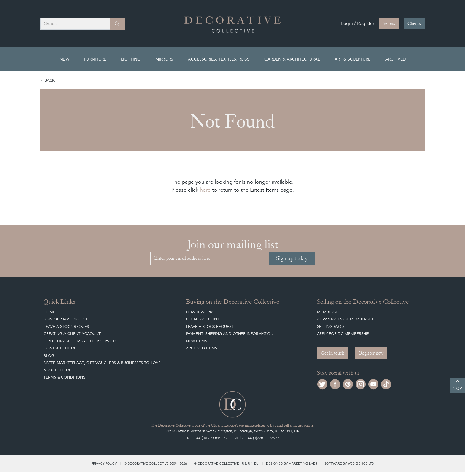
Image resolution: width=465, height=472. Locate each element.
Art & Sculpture (352, 59)
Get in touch (332, 353)
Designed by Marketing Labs (291, 463)
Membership (329, 311)
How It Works (200, 311)
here (205, 189)
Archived (395, 59)
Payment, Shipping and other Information (229, 333)
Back (49, 80)
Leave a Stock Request (67, 326)
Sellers (389, 23)
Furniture (95, 59)
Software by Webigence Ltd (349, 463)
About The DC (58, 370)
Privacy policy (104, 463)
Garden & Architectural (292, 59)
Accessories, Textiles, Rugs (218, 59)
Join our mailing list (65, 319)
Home (49, 311)
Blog (49, 355)
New (64, 59)
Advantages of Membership (345, 319)
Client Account (202, 319)
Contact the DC (60, 348)
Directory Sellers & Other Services (80, 341)
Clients (414, 23)
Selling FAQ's (330, 326)
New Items (196, 341)
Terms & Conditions (64, 377)
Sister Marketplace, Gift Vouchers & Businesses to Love (102, 362)
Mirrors (164, 59)
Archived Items (201, 348)
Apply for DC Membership (343, 333)
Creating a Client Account (72, 333)
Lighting (131, 59)
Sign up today (292, 258)
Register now (371, 353)
